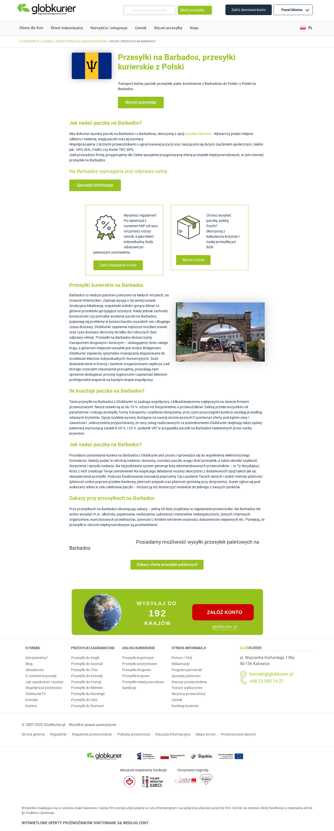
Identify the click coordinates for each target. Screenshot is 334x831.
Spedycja (129, 688)
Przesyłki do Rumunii (87, 706)
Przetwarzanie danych (238, 734)
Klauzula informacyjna (172, 734)
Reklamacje (180, 664)
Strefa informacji (189, 648)
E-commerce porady (41, 676)
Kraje (194, 28)
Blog (28, 664)
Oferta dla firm (31, 28)
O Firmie (32, 648)
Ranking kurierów (185, 706)
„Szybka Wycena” (198, 134)
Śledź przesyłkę (195, 10)
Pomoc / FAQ (182, 658)
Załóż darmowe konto (248, 10)
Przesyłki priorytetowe (139, 664)
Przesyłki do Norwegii (88, 694)
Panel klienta (295, 10)
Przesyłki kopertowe (138, 658)
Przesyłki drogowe (136, 670)
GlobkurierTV (35, 694)
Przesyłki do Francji (86, 682)
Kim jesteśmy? (36, 658)
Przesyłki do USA (84, 700)
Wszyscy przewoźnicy (189, 694)
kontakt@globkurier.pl (271, 674)
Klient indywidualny (67, 28)
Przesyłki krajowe (135, 676)
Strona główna (33, 734)
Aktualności (34, 670)
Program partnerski (187, 670)
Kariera (31, 706)
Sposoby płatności (186, 676)
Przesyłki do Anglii (85, 658)
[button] (306, 28)
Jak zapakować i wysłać (44, 682)
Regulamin (58, 734)
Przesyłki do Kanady (87, 676)
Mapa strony (206, 734)
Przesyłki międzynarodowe (143, 682)
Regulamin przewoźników (92, 734)
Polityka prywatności (133, 734)
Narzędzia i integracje (108, 28)
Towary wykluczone (187, 688)
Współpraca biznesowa (43, 688)
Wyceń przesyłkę (168, 28)
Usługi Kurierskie (138, 648)
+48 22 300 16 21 (267, 681)
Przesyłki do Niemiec (87, 688)
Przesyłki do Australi (87, 664)
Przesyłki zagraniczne (93, 648)
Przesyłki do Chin (84, 670)
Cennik (141, 28)
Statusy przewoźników (189, 682)
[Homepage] (47, 10)
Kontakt (31, 700)
